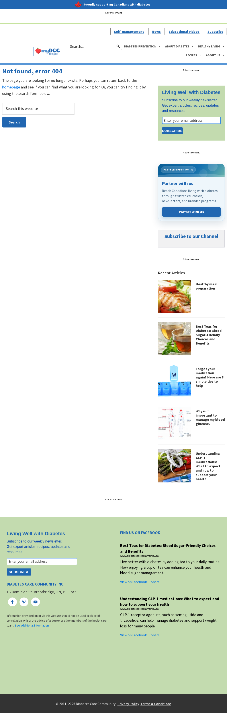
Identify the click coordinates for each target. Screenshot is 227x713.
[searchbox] (95, 46)
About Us (215, 55)
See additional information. (32, 625)
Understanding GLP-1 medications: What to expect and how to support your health (208, 466)
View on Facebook (133, 582)
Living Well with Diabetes (191, 92)
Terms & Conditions (156, 703)
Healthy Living (211, 46)
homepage (11, 87)
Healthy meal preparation (206, 286)
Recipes (194, 55)
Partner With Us (191, 212)
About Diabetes (179, 46)
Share (155, 582)
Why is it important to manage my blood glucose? (210, 417)
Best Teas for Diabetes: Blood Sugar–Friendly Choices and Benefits (208, 335)
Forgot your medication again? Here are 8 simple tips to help (209, 377)
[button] (118, 46)
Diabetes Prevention (142, 46)
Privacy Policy (128, 703)
